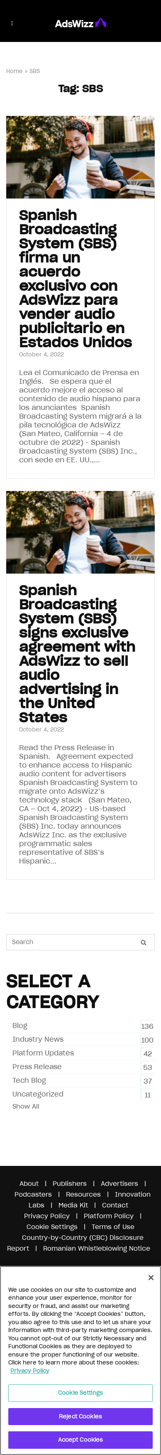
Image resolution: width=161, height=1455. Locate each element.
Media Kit (73, 1205)
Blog (19, 1025)
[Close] (151, 1278)
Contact (115, 1205)
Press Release (37, 1066)
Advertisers (119, 1184)
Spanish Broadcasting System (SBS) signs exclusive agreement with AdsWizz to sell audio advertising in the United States (77, 654)
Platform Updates (43, 1053)
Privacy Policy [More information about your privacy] (29, 1370)
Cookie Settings (52, 1227)
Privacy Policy (47, 1216)
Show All (25, 1106)
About (29, 1184)
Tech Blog (29, 1080)
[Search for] (80, 942)
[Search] (143, 942)
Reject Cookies (80, 1416)
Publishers (70, 1184)
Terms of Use (113, 1227)
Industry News (37, 1039)
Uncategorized (37, 1094)
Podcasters (33, 1194)
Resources (83, 1194)
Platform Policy (109, 1216)
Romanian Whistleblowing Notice (96, 1248)
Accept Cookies (80, 1439)
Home (14, 71)
